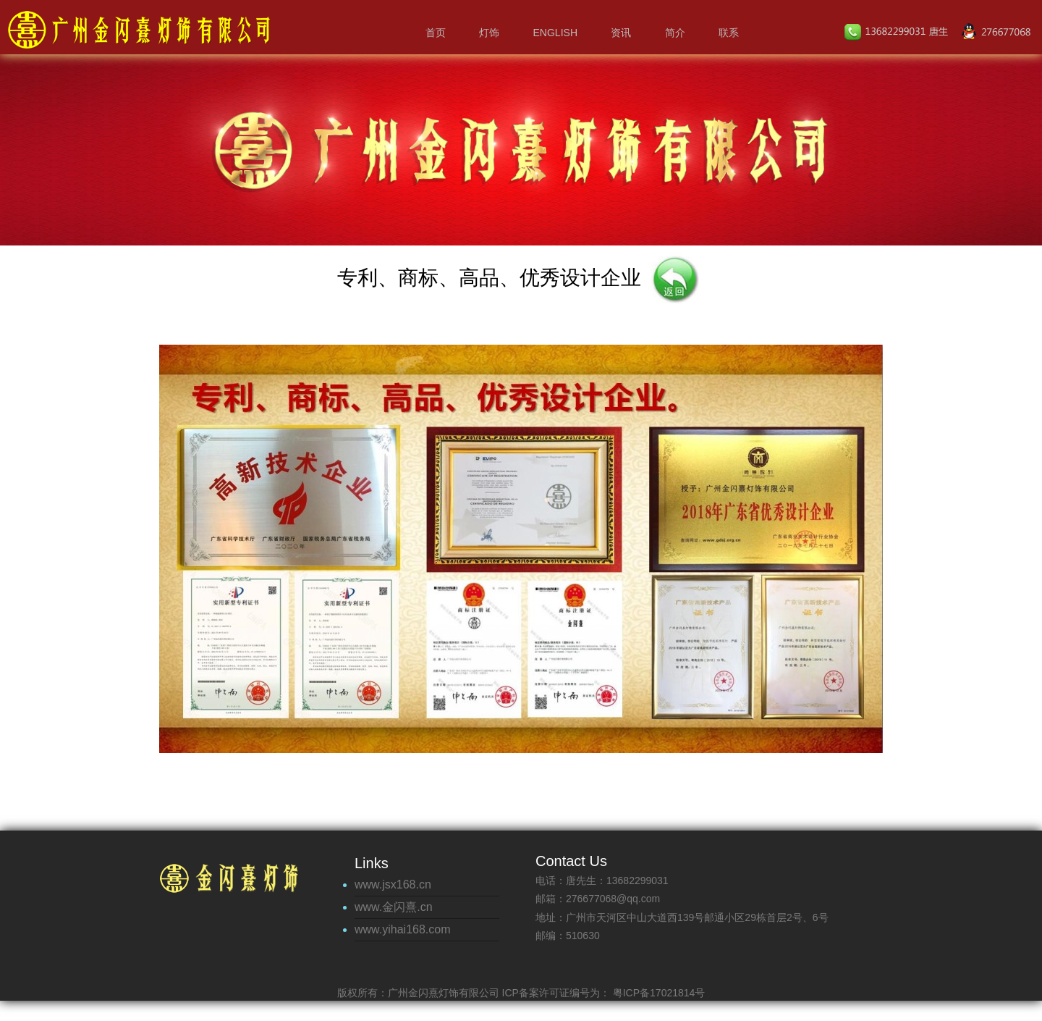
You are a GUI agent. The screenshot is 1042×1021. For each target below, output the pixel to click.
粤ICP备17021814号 (658, 993)
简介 (675, 32)
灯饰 (489, 32)
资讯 (621, 32)
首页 (435, 32)
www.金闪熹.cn (394, 907)
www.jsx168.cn (393, 884)
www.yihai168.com (403, 929)
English (555, 32)
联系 (729, 32)
